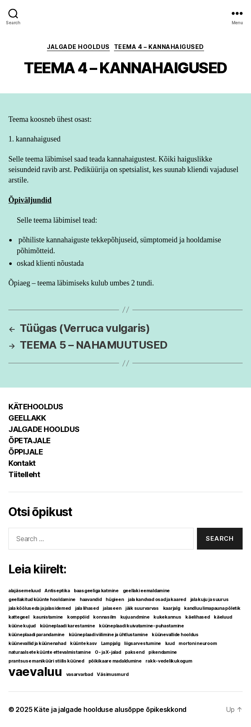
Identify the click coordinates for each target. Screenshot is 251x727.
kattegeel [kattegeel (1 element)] (18, 617)
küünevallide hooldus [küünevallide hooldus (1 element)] (175, 634)
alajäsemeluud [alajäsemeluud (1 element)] (24, 590)
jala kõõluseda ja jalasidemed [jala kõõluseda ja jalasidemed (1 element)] (39, 608)
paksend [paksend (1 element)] (134, 652)
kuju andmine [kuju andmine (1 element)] (135, 617)
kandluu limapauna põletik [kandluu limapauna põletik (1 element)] (212, 608)
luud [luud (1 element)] (170, 643)
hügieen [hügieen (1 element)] (115, 599)
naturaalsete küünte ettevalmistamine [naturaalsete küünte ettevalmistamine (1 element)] (49, 652)
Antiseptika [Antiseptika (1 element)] (57, 590)
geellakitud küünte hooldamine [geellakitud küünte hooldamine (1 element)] (41, 599)
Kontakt (22, 463)
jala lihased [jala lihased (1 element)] (87, 608)
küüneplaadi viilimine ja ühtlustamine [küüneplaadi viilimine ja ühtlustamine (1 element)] (108, 634)
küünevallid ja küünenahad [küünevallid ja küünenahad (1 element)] (37, 643)
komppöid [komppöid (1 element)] (78, 617)
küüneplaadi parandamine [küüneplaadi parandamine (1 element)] (36, 634)
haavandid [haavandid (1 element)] (91, 599)
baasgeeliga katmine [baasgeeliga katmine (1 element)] (96, 590)
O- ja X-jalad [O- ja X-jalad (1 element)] (108, 652)
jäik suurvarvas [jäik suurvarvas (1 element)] (142, 608)
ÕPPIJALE (25, 451)
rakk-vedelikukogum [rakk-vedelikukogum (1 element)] (168, 661)
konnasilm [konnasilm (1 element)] (104, 617)
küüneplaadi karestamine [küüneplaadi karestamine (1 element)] (67, 626)
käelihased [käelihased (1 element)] (197, 617)
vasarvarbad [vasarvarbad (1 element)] (79, 674)
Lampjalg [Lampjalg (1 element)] (110, 643)
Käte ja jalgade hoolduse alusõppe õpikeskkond (110, 709)
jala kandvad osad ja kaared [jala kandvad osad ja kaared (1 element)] (157, 599)
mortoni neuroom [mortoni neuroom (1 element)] (198, 643)
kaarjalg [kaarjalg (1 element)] (171, 608)
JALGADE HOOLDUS (78, 46)
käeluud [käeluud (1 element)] (223, 617)
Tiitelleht (24, 474)
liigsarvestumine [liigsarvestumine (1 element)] (142, 643)
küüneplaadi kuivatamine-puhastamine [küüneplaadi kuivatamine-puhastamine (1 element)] (141, 626)
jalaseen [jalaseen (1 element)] (112, 608)
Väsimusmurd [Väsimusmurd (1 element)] (112, 674)
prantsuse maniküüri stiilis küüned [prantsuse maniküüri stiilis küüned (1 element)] (46, 661)
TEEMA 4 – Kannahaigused (159, 46)
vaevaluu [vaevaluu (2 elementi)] (35, 671)
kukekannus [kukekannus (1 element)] (167, 617)
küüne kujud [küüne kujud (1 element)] (22, 626)
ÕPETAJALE (29, 440)
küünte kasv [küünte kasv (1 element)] (83, 643)
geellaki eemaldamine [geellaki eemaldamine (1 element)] (146, 590)
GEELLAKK (27, 418)
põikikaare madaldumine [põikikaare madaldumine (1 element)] (115, 661)
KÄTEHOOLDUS (35, 406)
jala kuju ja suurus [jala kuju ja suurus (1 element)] (209, 599)
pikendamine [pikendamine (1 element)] (162, 652)
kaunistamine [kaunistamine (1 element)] (48, 617)
